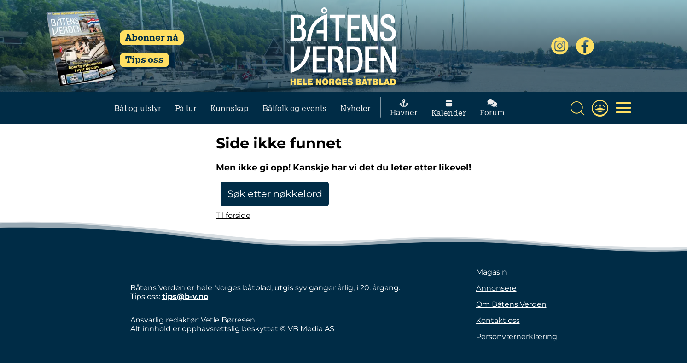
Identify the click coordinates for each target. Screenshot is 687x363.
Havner (404, 108)
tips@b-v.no (185, 296)
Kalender (448, 108)
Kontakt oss (498, 320)
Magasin (491, 272)
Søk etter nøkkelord (274, 193)
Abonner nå (151, 37)
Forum (492, 108)
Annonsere (496, 288)
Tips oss (144, 59)
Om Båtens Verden (511, 304)
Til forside (233, 215)
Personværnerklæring (516, 336)
